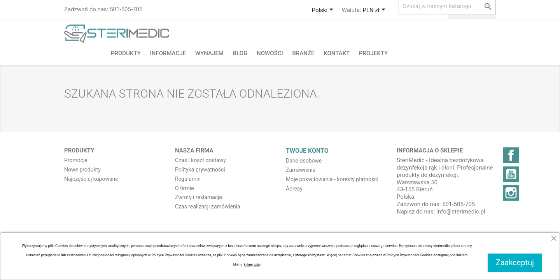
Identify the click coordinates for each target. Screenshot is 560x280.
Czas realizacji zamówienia (207, 206)
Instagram (511, 193)
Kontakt (337, 53)
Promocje (76, 160)
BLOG (240, 53)
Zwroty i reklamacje (198, 197)
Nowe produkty (82, 169)
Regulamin (188, 179)
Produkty (126, 53)
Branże (303, 53)
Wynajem (209, 53)
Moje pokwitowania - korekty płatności (332, 179)
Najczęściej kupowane (91, 179)
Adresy (294, 189)
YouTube (511, 174)
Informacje (168, 53)
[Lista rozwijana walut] (375, 10)
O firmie (184, 188)
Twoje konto (307, 150)
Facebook (511, 155)
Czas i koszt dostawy (200, 160)
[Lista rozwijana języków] (324, 10)
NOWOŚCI (270, 53)
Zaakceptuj (515, 262)
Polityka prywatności (200, 169)
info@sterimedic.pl (460, 211)
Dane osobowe (304, 161)
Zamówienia (300, 170)
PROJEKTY (373, 53)
